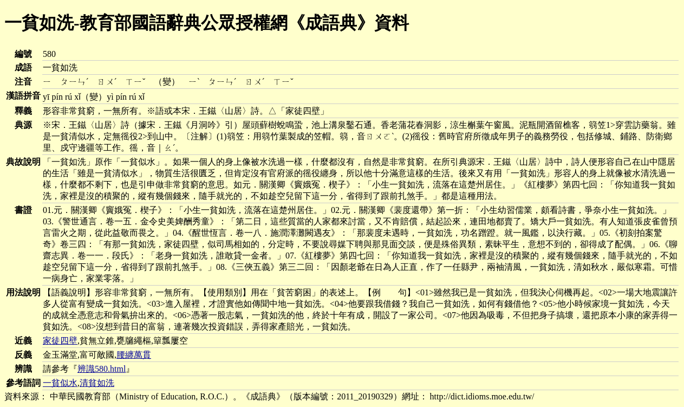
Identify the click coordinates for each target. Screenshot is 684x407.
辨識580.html (101, 368)
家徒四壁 (60, 340)
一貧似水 (60, 382)
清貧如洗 (97, 382)
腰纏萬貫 (133, 354)
